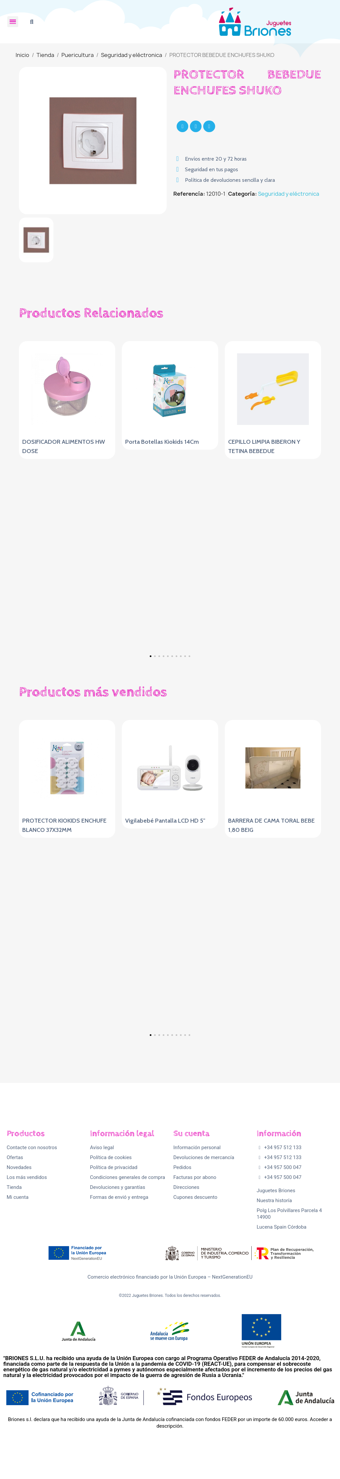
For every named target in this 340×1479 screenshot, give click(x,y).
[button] (31, 21)
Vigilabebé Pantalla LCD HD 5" (165, 820)
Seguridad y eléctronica (288, 193)
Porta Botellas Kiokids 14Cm (162, 441)
